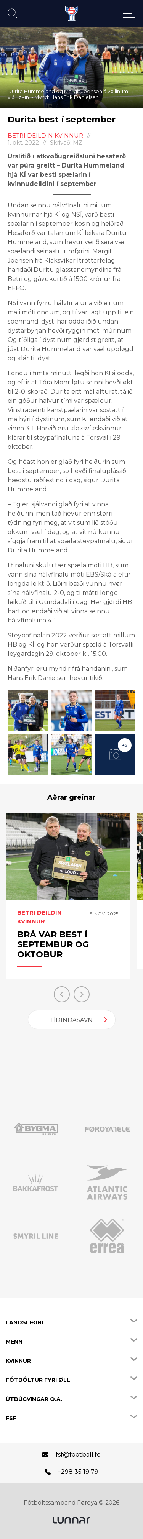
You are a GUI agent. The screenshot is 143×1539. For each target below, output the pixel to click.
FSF (11, 1418)
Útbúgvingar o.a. (34, 1399)
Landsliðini (24, 1322)
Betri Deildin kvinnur (45, 135)
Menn (14, 1341)
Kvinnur (18, 1360)
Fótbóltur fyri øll (38, 1379)
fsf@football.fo (78, 1454)
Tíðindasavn (71, 1019)
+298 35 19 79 (78, 1471)
